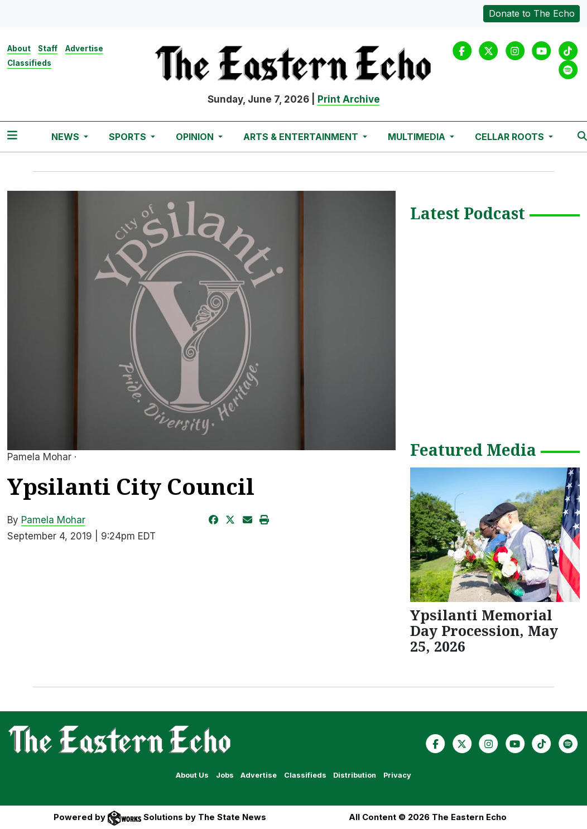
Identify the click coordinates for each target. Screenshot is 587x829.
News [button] (66, 136)
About (19, 48)
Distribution (354, 775)
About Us (192, 775)
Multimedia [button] (418, 136)
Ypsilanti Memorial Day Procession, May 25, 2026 (484, 630)
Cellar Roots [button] (510, 136)
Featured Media (473, 450)
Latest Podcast (467, 214)
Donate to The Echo (532, 13)
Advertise (84, 48)
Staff (47, 48)
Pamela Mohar (53, 520)
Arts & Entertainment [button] (301, 136)
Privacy (397, 775)
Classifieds (29, 63)
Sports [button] (128, 136)
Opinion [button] (196, 136)
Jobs (225, 775)
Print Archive (348, 99)
